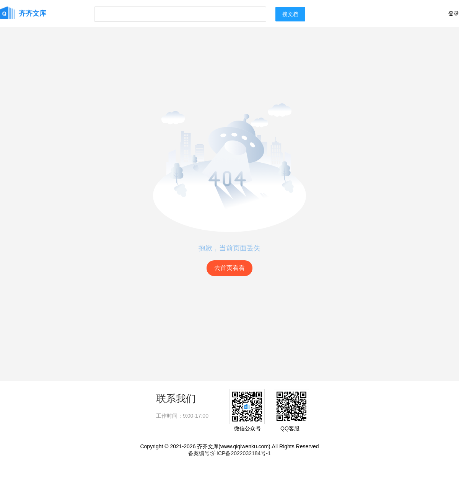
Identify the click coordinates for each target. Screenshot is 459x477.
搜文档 (290, 14)
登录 (453, 13)
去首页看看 (229, 268)
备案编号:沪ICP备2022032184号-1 (229, 453)
